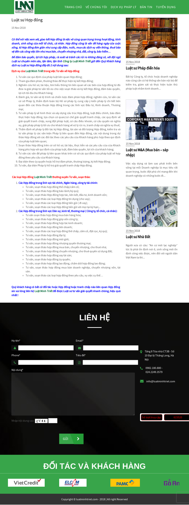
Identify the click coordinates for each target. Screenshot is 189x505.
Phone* (15, 355)
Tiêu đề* (81, 355)
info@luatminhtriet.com (160, 381)
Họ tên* (15, 340)
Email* (80, 340)
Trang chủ (73, 7)
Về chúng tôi (96, 7)
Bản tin (146, 7)
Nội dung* (17, 370)
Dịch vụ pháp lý (123, 7)
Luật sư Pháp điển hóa (143, 68)
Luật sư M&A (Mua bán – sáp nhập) (147, 153)
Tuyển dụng (166, 7)
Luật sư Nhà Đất (138, 237)
